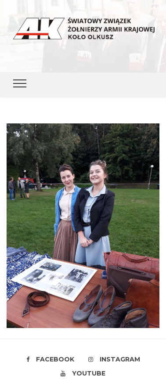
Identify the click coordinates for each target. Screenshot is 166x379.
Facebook (50, 359)
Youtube (83, 373)
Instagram (114, 359)
